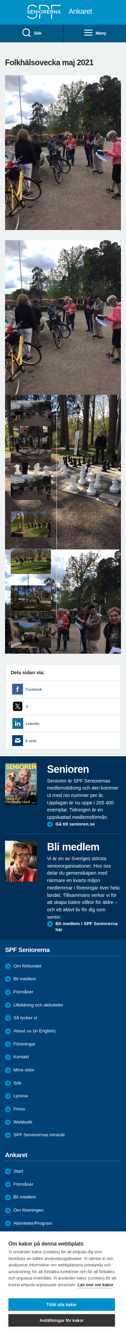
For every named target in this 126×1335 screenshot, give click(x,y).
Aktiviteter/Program (32, 1223)
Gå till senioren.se (75, 824)
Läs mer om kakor (96, 1284)
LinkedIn (32, 724)
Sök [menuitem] (31, 33)
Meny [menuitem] (94, 33)
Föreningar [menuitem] (24, 1043)
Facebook (34, 689)
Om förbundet (27, 965)
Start (18, 1171)
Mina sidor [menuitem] (24, 1069)
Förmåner (23, 991)
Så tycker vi (25, 1017)
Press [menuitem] (19, 1108)
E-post (31, 741)
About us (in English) (34, 1030)
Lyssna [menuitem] (20, 1095)
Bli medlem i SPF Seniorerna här (86, 926)
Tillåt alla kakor (62, 1304)
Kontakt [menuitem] (21, 1056)
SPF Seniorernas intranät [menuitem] (39, 1134)
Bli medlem (24, 978)
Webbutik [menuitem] (22, 1121)
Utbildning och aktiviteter (38, 1004)
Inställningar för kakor (62, 1320)
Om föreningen (28, 1210)
